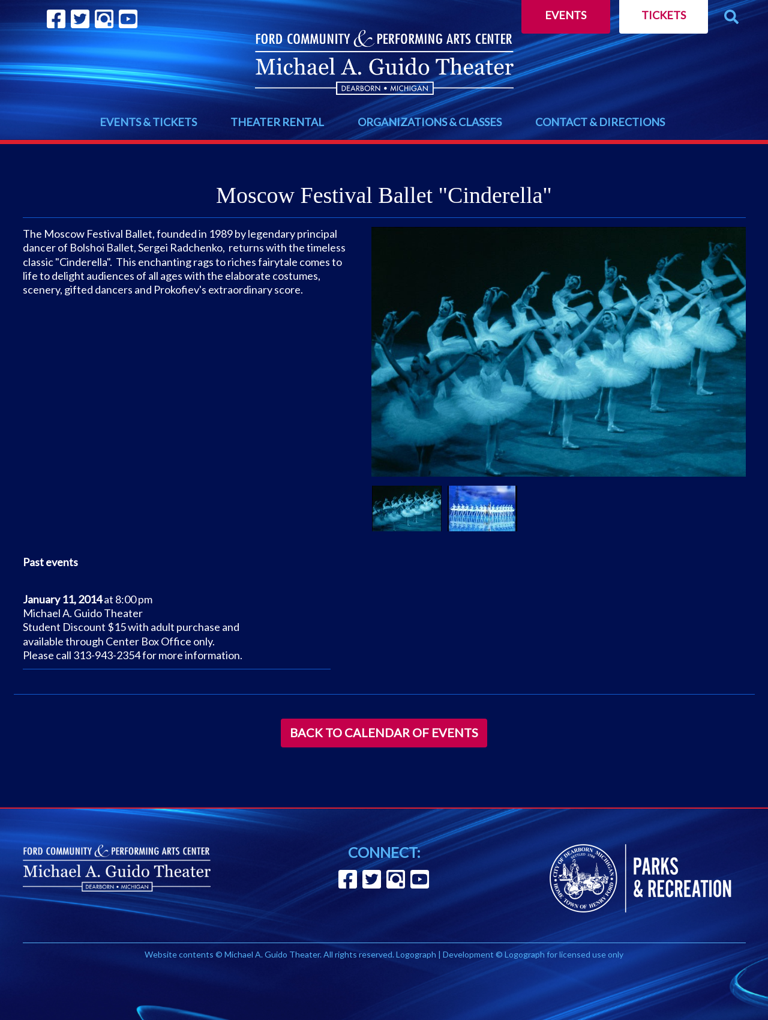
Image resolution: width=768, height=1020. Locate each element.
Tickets (663, 15)
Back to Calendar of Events (384, 732)
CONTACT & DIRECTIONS (600, 121)
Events (565, 15)
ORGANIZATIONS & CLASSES (430, 121)
